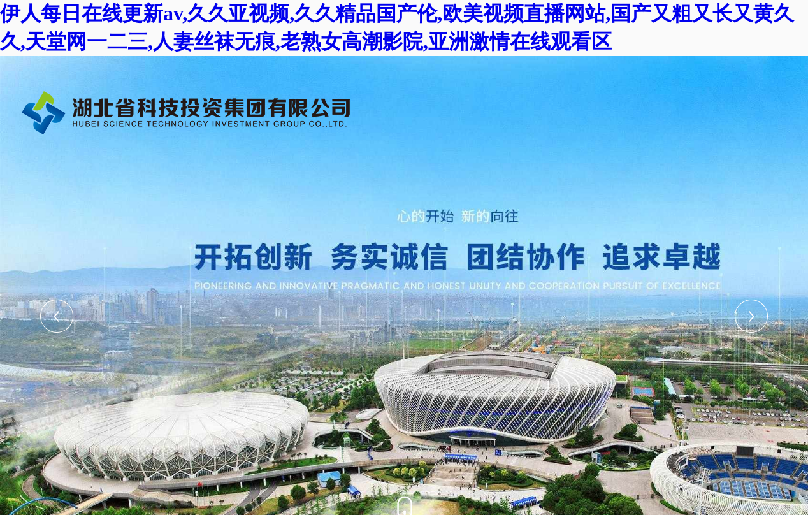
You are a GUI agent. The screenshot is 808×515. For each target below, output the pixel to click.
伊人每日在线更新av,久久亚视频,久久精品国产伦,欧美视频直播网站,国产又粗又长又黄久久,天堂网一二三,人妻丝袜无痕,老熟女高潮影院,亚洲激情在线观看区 (397, 27)
